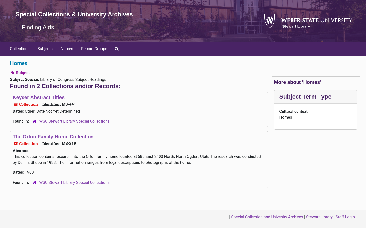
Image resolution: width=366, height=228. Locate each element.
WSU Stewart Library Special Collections (74, 121)
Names (67, 48)
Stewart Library (319, 217)
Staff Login (345, 217)
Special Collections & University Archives (74, 14)
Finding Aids (38, 27)
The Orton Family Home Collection (53, 136)
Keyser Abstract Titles (39, 97)
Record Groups (94, 48)
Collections (20, 48)
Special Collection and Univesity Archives (267, 217)
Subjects (45, 48)
